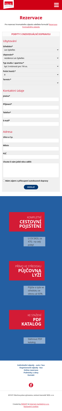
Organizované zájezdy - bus (31, 367)
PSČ (4, 153)
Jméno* (6, 96)
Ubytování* (8, 54)
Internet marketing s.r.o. (39, 404)
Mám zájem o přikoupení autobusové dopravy (25, 180)
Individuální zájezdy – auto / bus (31, 365)
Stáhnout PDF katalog (35, 340)
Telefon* (7, 112)
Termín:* (7, 79)
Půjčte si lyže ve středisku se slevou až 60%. (36, 290)
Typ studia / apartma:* (13, 63)
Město (6, 145)
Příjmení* (7, 104)
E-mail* (6, 120)
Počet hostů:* (9, 71)
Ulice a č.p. (8, 137)
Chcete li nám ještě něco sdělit (17, 161)
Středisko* (8, 46)
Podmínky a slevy (31, 372)
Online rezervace (31, 370)
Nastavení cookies (31, 406)
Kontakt (31, 375)
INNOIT (24, 404)
